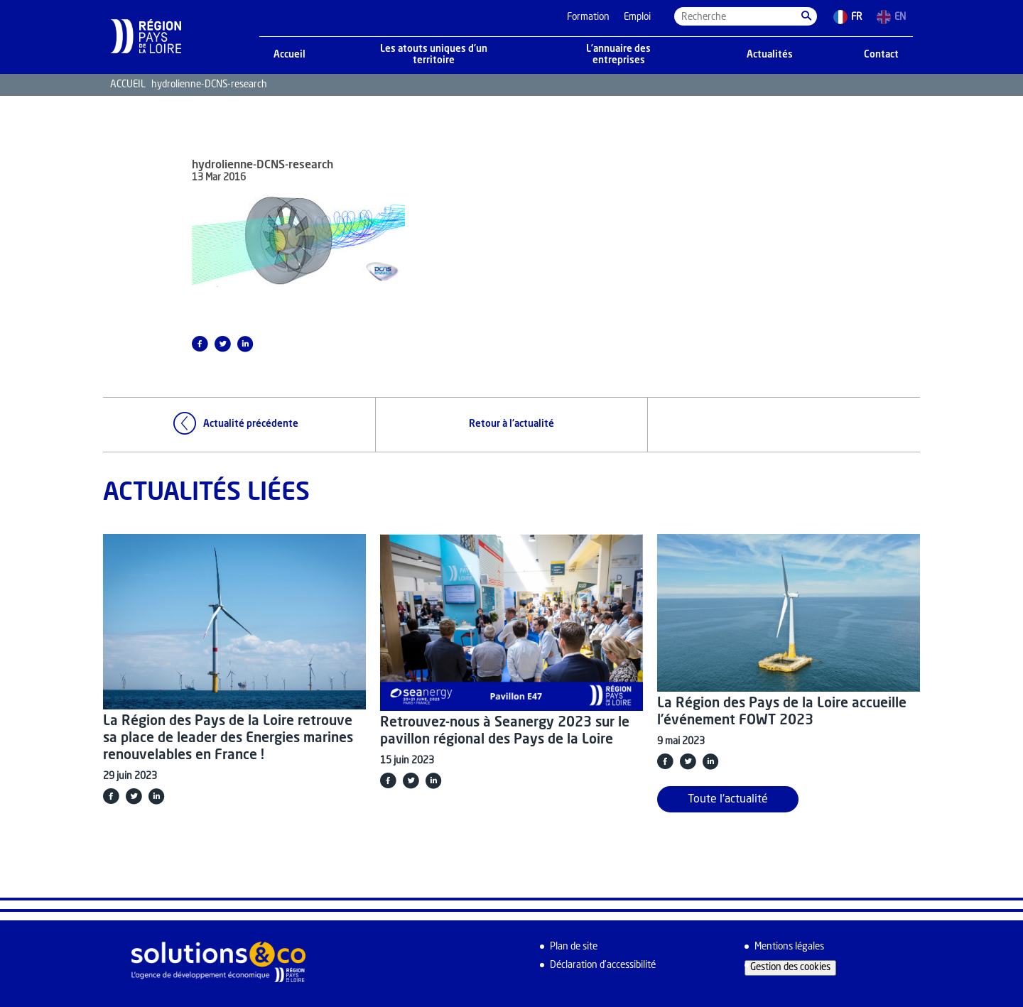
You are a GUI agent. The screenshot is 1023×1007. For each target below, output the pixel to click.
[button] (806, 16)
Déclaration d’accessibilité (603, 965)
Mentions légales (789, 947)
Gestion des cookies (790, 967)
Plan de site (573, 947)
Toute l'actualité (728, 799)
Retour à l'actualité (511, 424)
